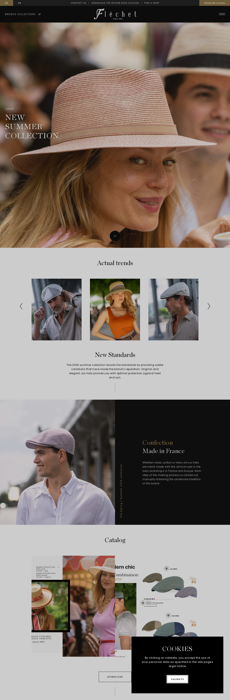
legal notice (177, 666)
